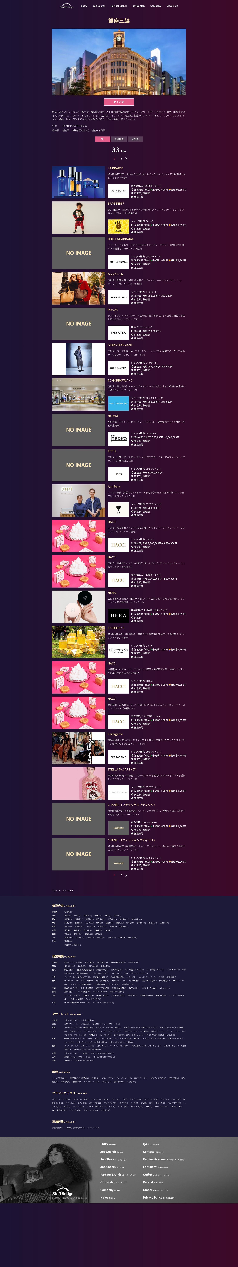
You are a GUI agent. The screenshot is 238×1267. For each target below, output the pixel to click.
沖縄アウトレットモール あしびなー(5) (78, 1124)
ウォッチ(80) (160, 1166)
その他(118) (105, 1173)
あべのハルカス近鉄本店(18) (80, 1048)
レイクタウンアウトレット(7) (110, 1095)
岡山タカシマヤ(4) (71, 1051)
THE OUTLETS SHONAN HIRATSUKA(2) (161, 1098)
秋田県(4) (98, 979)
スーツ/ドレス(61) (151, 1163)
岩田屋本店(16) (88, 1059)
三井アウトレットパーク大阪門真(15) (87, 1113)
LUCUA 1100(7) (113, 1048)
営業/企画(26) (173, 1141)
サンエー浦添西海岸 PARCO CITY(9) (77, 1066)
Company (155, 8)
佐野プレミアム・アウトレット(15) (83, 1095)
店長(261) (95, 1141)
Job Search (99, 8)
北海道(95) (68, 975)
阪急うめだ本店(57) (149, 1044)
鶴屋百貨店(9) (161, 1059)
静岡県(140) (141, 986)
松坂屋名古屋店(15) (100, 1040)
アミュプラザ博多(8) (93, 1062)
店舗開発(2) (77, 1145)
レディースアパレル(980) (61, 1163)
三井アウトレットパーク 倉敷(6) (76, 1117)
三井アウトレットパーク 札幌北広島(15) (79, 1084)
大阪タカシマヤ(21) (119, 1044)
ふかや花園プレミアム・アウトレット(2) (129, 1098)
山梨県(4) (109, 986)
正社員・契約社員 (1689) (76, 1191)
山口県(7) (108, 994)
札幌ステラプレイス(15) (73, 1026)
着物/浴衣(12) (62, 1173)
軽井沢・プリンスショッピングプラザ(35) (149, 1102)
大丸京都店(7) (134, 1044)
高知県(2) (98, 997)
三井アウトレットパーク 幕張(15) (108, 1091)
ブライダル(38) (75, 1173)
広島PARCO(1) (134, 1051)
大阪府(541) (91, 990)
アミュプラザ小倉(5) (72, 1059)
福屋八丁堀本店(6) (102, 1051)
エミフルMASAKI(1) (100, 1055)
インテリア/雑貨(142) (94, 1170)
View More (172, 8)
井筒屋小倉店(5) (102, 1059)
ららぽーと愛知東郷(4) (167, 1040)
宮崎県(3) (122, 1001)
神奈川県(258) (137, 982)
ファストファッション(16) (170, 1163)
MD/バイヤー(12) (140, 1141)
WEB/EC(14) (106, 1145)
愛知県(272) (152, 986)
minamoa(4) (165, 1051)
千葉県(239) (112, 982)
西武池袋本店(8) (102, 1033)
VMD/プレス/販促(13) (158, 1141)
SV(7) (104, 1141)
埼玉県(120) (100, 982)
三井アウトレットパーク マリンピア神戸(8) (113, 1109)
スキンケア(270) (95, 1166)
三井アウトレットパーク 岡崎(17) (121, 1105)
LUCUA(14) (68, 1044)
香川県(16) (78, 997)
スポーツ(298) (122, 1170)
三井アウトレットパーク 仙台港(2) (77, 1087)
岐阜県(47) (130, 986)
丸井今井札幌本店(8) (118, 1026)
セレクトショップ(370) (100, 1163)
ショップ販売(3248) (59, 1141)
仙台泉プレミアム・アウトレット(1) (106, 1087)
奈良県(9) (113, 990)
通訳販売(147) (119, 1145)
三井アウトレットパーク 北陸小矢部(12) (92, 1105)
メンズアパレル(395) (81, 1163)
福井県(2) (99, 986)
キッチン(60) (110, 1170)
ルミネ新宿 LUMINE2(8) (155, 1033)
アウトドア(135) (137, 1170)
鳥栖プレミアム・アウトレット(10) (77, 1120)
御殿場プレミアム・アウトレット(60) (78, 1102)
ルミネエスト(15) (173, 1033)
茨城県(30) (68, 982)
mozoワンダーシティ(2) (147, 1040)
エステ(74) (124, 1166)
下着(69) (173, 1170)
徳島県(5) (67, 997)
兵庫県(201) (102, 990)
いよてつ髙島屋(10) (83, 1055)
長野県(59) (120, 986)
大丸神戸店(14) (99, 1048)
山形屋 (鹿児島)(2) (146, 1059)
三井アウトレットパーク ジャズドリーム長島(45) (113, 1102)
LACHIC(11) (131, 1040)
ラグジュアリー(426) (119, 1163)
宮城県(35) (88, 979)
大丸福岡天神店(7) (118, 1059)
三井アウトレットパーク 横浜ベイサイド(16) (140, 1091)
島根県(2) (77, 994)
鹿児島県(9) (132, 1001)
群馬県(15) (90, 982)
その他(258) (131, 1145)
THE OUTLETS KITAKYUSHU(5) (104, 1120)
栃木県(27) (79, 982)
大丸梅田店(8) (164, 1044)
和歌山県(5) (123, 990)
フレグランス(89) (110, 1166)
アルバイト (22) (93, 1191)
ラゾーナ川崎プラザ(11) (100, 1037)
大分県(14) (112, 1001)
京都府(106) (79, 990)
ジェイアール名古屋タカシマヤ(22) (77, 1040)
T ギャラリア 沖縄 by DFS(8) (103, 1066)
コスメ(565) (82, 1166)
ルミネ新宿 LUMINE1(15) (134, 1033)
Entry (84, 8)
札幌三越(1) (89, 1026)
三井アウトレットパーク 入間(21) (136, 1095)
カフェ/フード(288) (91, 1173)
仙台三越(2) (81, 1029)
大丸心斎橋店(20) (102, 1044)
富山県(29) (79, 986)
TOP (54, 954)
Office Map (139, 8)
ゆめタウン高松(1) (117, 1055)
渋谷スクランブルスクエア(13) (136, 1037)
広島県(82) (98, 994)
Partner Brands (119, 8)
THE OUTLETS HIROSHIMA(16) (102, 1117)
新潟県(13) (68, 986)
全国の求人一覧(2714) (72, 1008)
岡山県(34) (88, 994)
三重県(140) (164, 986)
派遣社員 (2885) (58, 1191)
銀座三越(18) (69, 1033)
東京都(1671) (124, 982)
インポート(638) (136, 1163)
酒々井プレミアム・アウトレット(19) (165, 1095)
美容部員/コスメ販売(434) (79, 1141)
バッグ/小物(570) (174, 1166)
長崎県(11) (91, 1001)
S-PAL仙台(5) (93, 1029)
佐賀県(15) (80, 1001)
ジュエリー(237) (147, 1166)
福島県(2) (117, 979)
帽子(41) (67, 1170)
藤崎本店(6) (105, 1029)
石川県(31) (90, 986)
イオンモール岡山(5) (149, 1051)
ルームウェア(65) (161, 1170)
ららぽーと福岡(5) (76, 1062)
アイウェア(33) (78, 1170)
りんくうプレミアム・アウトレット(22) (79, 1109)
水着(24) (149, 1170)
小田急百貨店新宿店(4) (85, 1033)
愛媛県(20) (89, 997)
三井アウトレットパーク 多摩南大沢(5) (78, 1091)
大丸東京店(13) (116, 1033)
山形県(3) (107, 979)
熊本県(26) (101, 1001)
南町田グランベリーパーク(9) (100, 1098)
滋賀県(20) (68, 990)
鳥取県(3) (67, 994)
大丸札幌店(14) (102, 1026)
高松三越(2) (68, 1055)
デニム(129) (70, 1166)
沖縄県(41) (68, 1004)
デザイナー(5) (113, 1141)
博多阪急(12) (132, 1059)
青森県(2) (67, 979)
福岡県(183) (68, 1001)
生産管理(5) (65, 1145)
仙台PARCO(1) (69, 1029)
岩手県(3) (77, 979)
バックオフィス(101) (92, 1145)
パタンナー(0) (126, 1141)
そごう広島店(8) (87, 1051)
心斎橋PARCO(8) (128, 1048)
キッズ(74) (134, 1166)
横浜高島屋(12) (82, 1037)
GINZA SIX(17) (117, 1037)
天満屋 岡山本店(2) (119, 1051)
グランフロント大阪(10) (84, 1044)
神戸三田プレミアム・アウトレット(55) (146, 1109)
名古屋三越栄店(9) (117, 1040)
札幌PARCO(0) (133, 1026)
